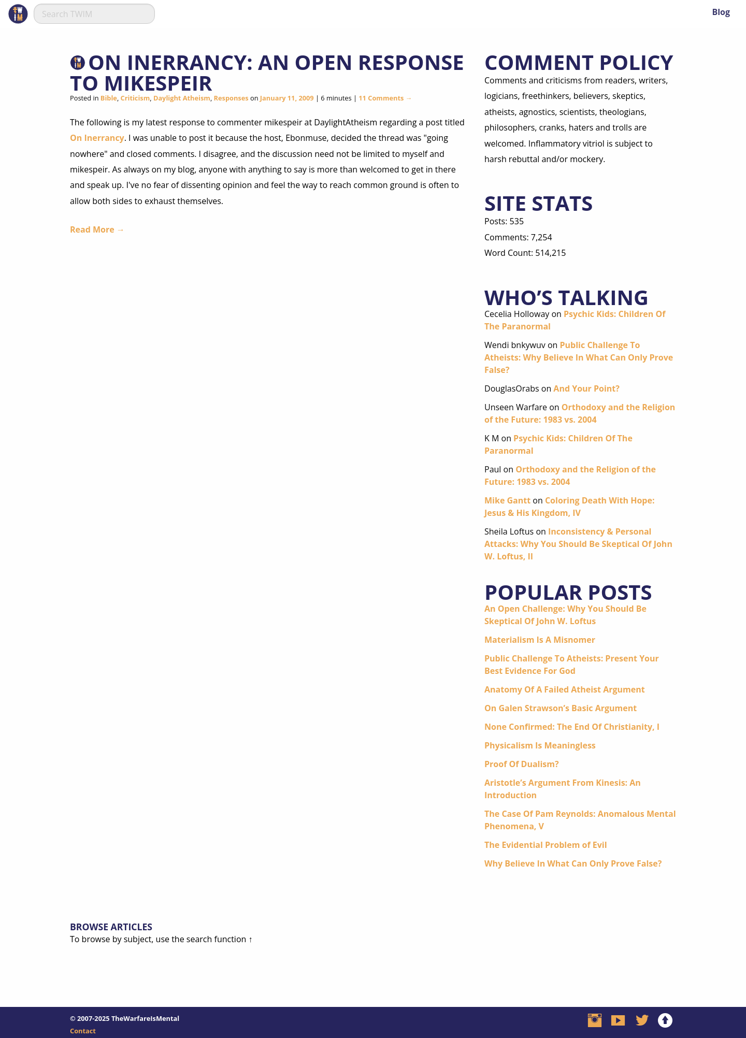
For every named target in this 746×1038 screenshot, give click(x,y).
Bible (109, 98)
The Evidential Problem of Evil (545, 844)
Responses (231, 98)
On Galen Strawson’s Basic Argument (560, 708)
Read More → (97, 229)
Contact (83, 1030)
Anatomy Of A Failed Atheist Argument (564, 689)
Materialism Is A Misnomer (539, 639)
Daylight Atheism (181, 98)
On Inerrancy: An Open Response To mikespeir (267, 72)
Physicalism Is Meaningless (540, 745)
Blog (721, 12)
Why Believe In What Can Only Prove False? (573, 863)
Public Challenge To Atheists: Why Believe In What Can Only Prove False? (578, 357)
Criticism (135, 98)
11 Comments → (385, 98)
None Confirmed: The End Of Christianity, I (571, 726)
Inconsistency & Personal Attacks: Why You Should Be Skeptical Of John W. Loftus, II (578, 544)
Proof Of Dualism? (521, 764)
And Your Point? (586, 388)
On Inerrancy (97, 137)
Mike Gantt (507, 500)
